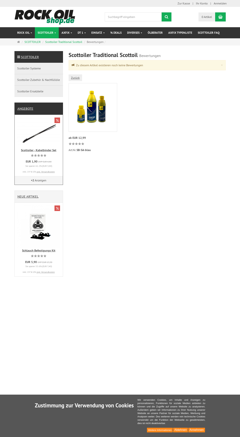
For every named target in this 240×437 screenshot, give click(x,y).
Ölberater (155, 33)
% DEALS (116, 33)
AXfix (67, 33)
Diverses (134, 33)
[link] (76, 144)
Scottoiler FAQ (209, 33)
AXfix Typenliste (180, 33)
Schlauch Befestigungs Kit (38, 250)
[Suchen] (166, 16)
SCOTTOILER (47, 33)
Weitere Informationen (160, 430)
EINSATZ (98, 33)
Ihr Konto (202, 3)
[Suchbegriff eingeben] (133, 16)
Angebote (25, 108)
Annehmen (196, 429)
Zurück (75, 78)
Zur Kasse (184, 3)
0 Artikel (207, 17)
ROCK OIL (24, 33)
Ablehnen (180, 429)
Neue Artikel (28, 196)
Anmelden (220, 3)
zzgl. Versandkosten (46, 171)
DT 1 (82, 33)
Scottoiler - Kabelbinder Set (38, 150)
